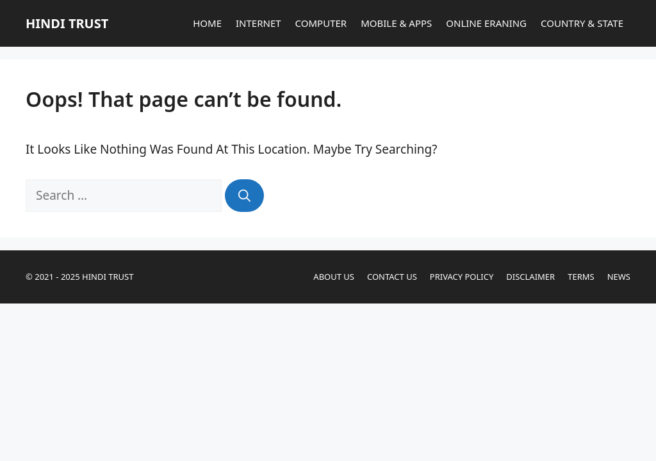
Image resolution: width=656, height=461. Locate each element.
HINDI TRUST (67, 23)
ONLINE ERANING (486, 23)
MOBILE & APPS (396, 23)
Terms (581, 276)
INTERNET (258, 23)
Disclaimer (530, 276)
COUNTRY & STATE (582, 23)
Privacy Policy (461, 276)
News (618, 276)
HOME (207, 23)
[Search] (244, 195)
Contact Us (392, 276)
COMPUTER (321, 23)
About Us (333, 276)
